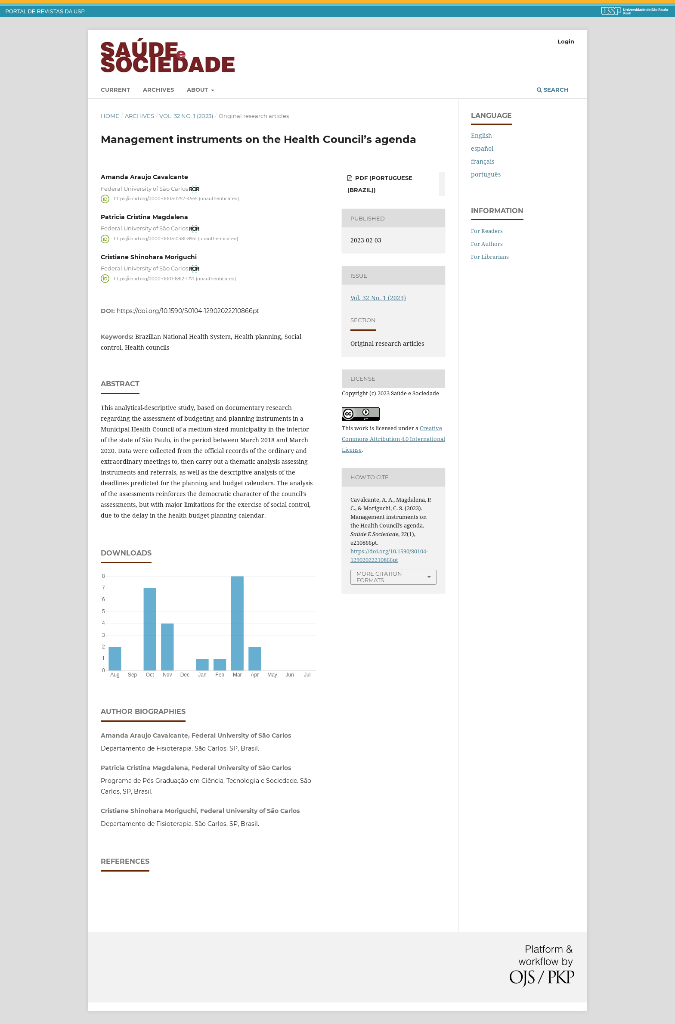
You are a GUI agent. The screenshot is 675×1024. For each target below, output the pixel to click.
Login (565, 41)
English (481, 135)
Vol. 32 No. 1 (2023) (186, 115)
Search (553, 89)
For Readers (487, 231)
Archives (158, 89)
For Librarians (490, 257)
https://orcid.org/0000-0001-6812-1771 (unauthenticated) (175, 278)
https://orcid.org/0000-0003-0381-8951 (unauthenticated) (176, 239)
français (482, 161)
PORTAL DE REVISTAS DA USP (45, 12)
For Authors (487, 244)
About (198, 89)
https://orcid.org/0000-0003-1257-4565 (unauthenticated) (176, 199)
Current (115, 89)
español (482, 148)
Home (110, 115)
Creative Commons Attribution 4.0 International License (393, 438)
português (486, 174)
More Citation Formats (379, 576)
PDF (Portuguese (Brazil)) (379, 183)
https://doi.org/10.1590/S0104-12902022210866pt (188, 311)
